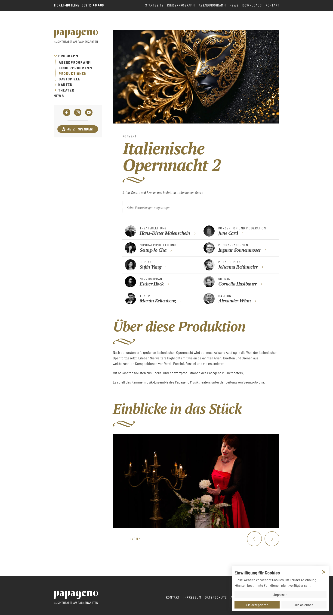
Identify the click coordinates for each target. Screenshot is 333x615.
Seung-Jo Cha (153, 250)
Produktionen (72, 73)
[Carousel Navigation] (263, 538)
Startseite (154, 5)
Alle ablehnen (304, 604)
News (234, 5)
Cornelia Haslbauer (237, 284)
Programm (68, 56)
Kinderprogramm (181, 5)
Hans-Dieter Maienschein (165, 233)
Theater (66, 90)
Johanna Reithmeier (238, 267)
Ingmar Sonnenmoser (239, 250)
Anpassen (280, 594)
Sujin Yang (150, 267)
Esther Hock (152, 284)
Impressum (192, 597)
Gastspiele (69, 79)
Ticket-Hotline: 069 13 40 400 (79, 5)
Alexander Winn (234, 301)
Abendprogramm (212, 5)
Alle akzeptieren (257, 604)
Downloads (252, 5)
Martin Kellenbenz (158, 301)
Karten (65, 84)
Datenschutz (216, 597)
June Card (228, 233)
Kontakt (272, 5)
